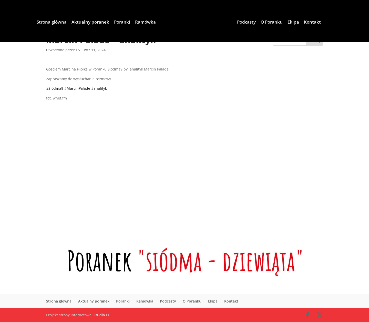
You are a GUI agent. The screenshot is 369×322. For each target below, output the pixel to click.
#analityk (99, 88)
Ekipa (309, 23)
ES (78, 49)
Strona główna (36, 23)
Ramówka (129, 23)
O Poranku (287, 23)
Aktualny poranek (74, 23)
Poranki (106, 23)
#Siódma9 (54, 88)
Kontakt (328, 23)
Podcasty (262, 23)
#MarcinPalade (77, 88)
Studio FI (101, 315)
